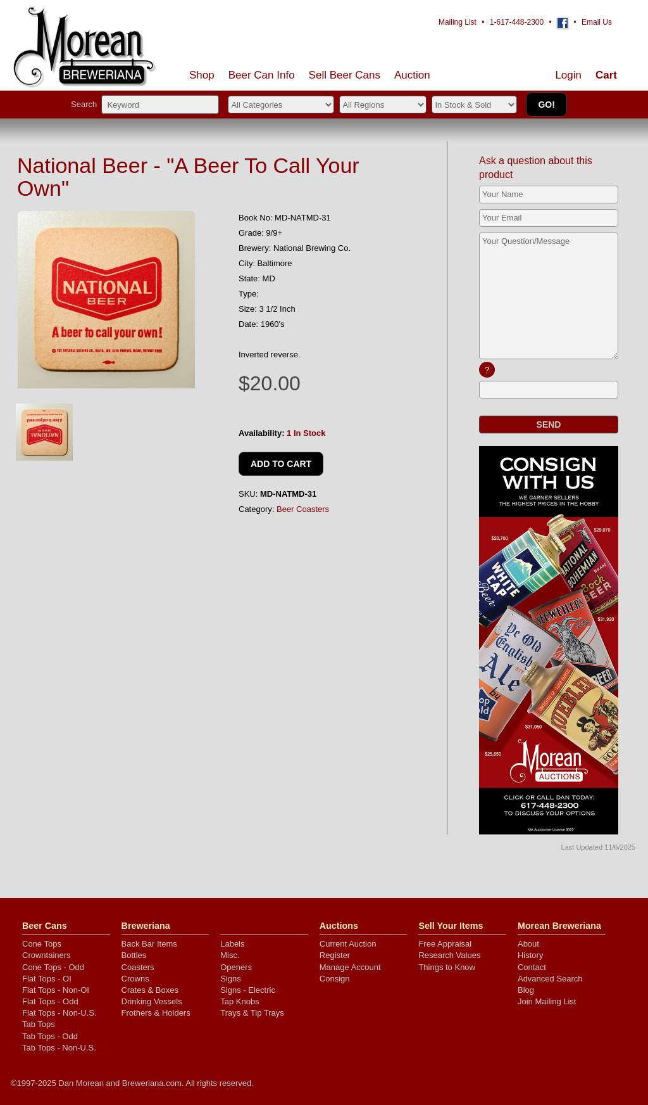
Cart (606, 75)
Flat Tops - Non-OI (55, 990)
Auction (412, 75)
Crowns (135, 978)
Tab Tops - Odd (50, 1036)
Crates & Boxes (150, 990)
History (530, 955)
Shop (202, 75)
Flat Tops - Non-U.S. (59, 1013)
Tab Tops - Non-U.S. (59, 1047)
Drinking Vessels (152, 1001)
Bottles (134, 955)
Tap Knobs (239, 1001)
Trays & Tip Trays (252, 1013)
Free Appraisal (444, 944)
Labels (232, 944)
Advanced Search (550, 978)
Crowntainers (46, 955)
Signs (230, 978)
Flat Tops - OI (47, 978)
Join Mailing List (547, 1001)
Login (568, 75)
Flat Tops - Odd (50, 1001)
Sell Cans (344, 75)
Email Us (597, 22)
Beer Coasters (303, 509)
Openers (236, 967)
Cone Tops (41, 944)
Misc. (229, 955)
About (528, 944)
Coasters (138, 967)
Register (335, 955)
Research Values (449, 955)
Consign (335, 978)
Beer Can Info (261, 75)
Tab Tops (38, 1024)
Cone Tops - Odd (53, 967)
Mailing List (458, 22)
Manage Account (350, 967)
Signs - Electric (247, 990)
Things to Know (446, 967)
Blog (526, 990)
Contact (532, 967)
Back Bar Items (149, 944)
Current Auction (348, 944)
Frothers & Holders (156, 1013)
